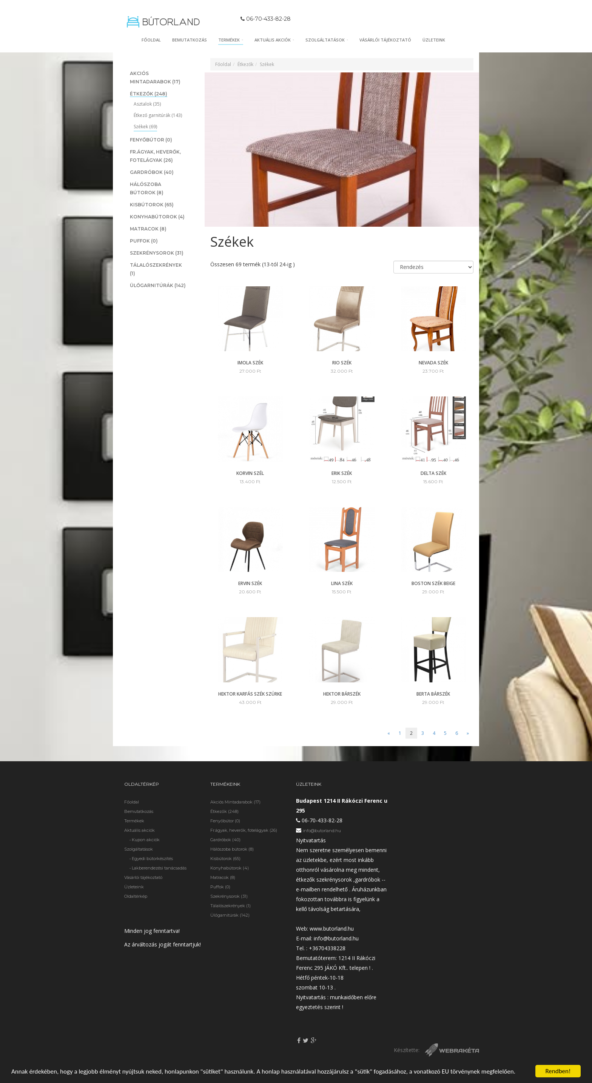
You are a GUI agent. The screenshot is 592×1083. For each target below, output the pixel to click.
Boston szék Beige (433, 583)
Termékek (230, 40)
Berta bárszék (433, 694)
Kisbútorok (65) (225, 858)
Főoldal (151, 40)
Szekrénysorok (156, 253)
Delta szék (433, 473)
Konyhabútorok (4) (229, 868)
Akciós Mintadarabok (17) (235, 802)
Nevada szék (433, 362)
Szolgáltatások (326, 40)
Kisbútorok (152, 204)
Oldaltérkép (135, 896)
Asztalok (147, 104)
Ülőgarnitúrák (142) (230, 915)
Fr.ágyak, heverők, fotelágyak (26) (243, 830)
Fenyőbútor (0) (225, 820)
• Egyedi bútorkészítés (151, 858)
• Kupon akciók (145, 839)
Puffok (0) (220, 886)
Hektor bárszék (342, 694)
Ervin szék (250, 583)
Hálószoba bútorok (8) (232, 849)
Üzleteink (433, 40)
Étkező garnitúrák (158, 115)
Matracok (148, 229)
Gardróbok (152, 172)
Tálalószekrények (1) (230, 905)
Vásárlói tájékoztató (385, 40)
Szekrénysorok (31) (229, 896)
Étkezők (148, 94)
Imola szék (250, 362)
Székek (145, 126)
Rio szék (342, 362)
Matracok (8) (222, 877)
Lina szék (342, 583)
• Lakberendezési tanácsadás (158, 868)
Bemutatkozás (189, 40)
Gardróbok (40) (225, 839)
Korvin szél (250, 473)
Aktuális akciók (274, 40)
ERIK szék (341, 473)
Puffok (144, 241)
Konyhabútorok (157, 217)
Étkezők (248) (224, 811)
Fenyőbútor (151, 140)
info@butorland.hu (322, 830)
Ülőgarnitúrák (158, 285)
